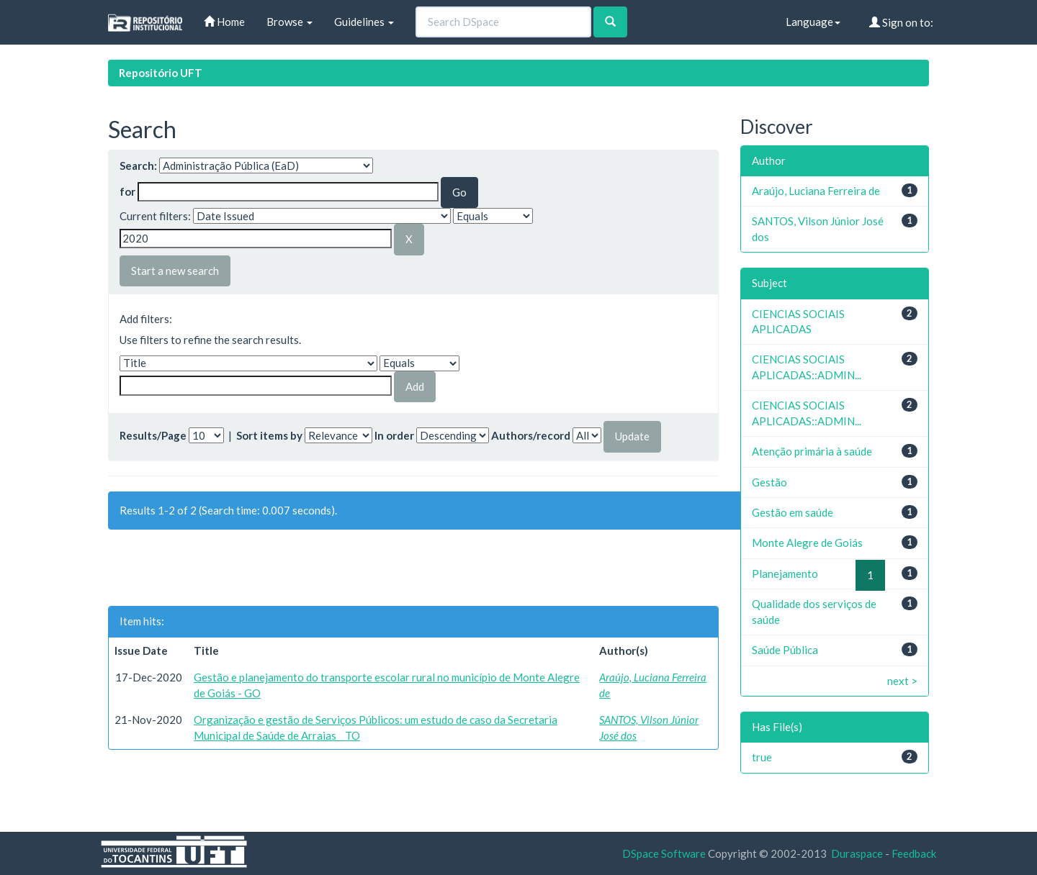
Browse (289, 21)
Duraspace (857, 853)
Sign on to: (901, 22)
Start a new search (175, 270)
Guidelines (364, 21)
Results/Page (153, 435)
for (127, 191)
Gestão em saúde (792, 512)
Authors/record (530, 435)
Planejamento (785, 573)
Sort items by (269, 435)
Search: (138, 165)
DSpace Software (664, 853)
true (762, 757)
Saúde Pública (785, 649)
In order (394, 435)
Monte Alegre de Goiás (807, 542)
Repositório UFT (160, 72)
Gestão (769, 482)
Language (813, 21)
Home (224, 21)
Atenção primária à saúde (812, 451)
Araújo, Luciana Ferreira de (816, 190)
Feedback (914, 853)
